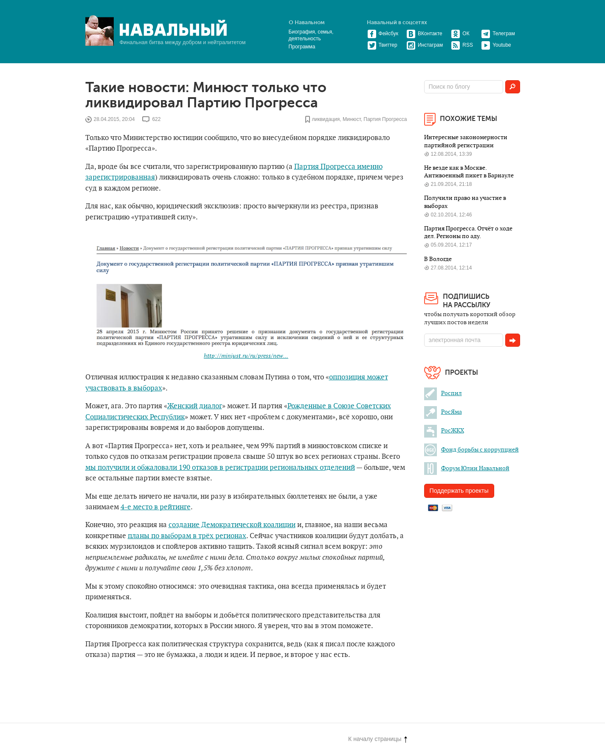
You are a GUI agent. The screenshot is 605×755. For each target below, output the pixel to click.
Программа (302, 47)
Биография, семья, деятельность (311, 35)
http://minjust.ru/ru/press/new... (246, 355)
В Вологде (438, 259)
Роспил (443, 393)
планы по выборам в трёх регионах (187, 536)
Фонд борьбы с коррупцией (471, 449)
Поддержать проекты (459, 490)
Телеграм (498, 33)
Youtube (496, 45)
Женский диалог (194, 406)
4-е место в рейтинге (156, 507)
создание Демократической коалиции (232, 525)
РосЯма (443, 411)
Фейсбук (382, 33)
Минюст (352, 119)
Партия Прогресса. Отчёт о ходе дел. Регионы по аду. (468, 232)
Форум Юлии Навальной (466, 468)
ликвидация (326, 119)
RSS (462, 45)
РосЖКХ (444, 430)
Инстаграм (424, 45)
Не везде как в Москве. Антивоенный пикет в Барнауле (469, 171)
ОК (460, 33)
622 (156, 119)
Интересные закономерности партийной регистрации (465, 141)
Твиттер (382, 45)
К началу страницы (377, 738)
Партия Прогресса (385, 119)
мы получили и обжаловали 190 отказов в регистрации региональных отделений (220, 467)
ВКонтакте (424, 33)
